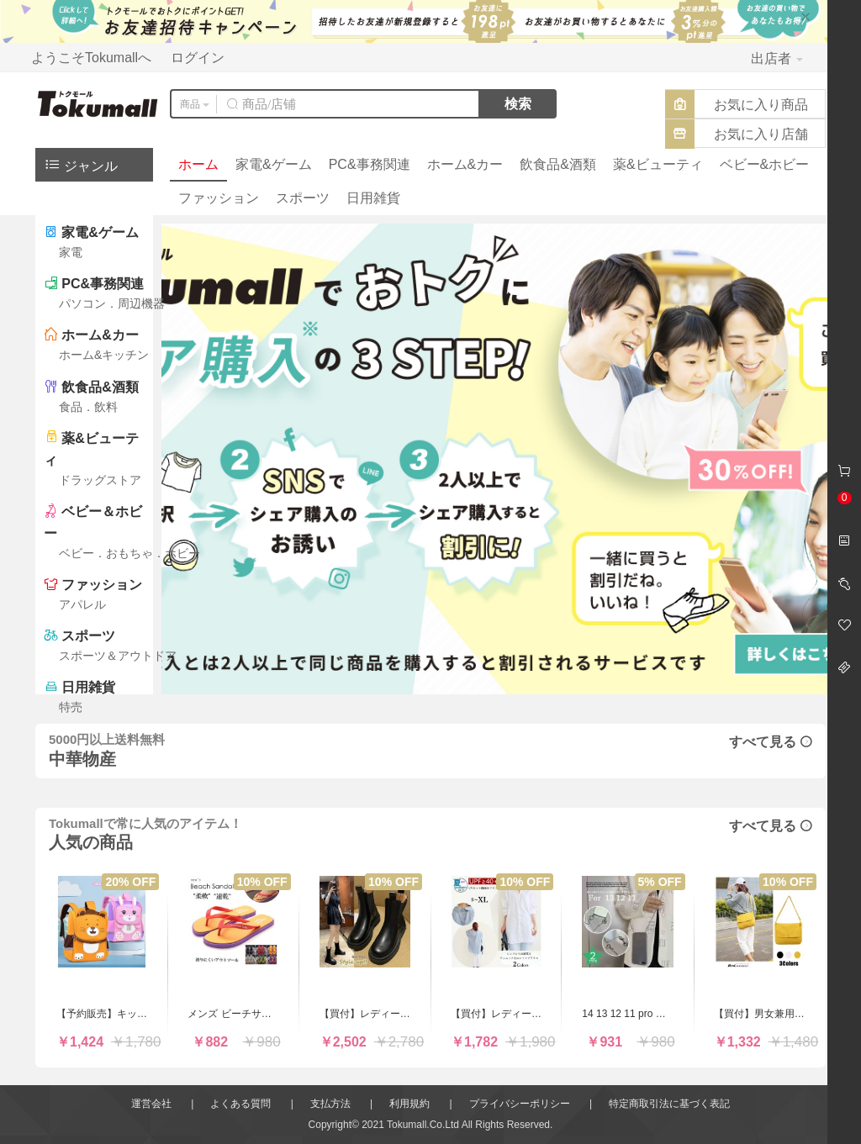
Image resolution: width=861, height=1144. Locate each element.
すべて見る (770, 742)
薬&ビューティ (658, 164)
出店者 (777, 58)
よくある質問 (240, 1104)
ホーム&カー (465, 164)
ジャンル (81, 164)
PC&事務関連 (369, 164)
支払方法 (330, 1104)
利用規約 (409, 1104)
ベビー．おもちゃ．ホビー (129, 553)
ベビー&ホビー (765, 164)
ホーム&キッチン (104, 354)
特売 (70, 707)
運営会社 (151, 1104)
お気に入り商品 (761, 105)
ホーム (198, 164)
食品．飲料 (88, 407)
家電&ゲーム (273, 164)
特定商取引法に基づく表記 (669, 1104)
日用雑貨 (373, 198)
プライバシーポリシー (519, 1104)
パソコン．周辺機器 (112, 303)
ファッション (218, 198)
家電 (70, 252)
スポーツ (303, 198)
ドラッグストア (100, 480)
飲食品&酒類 (558, 164)
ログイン (197, 57)
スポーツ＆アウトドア (118, 655)
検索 (517, 104)
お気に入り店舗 (761, 134)
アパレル (82, 604)
